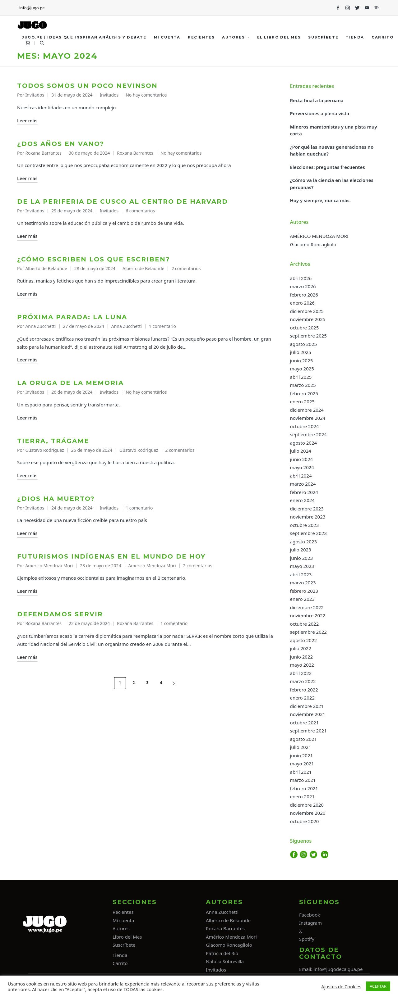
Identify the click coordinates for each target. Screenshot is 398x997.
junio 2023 (301, 558)
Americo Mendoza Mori (152, 566)
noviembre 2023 (308, 517)
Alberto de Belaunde (143, 268)
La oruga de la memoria (70, 383)
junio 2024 (301, 459)
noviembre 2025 (308, 319)
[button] (175, 683)
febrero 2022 (304, 690)
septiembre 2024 (308, 434)
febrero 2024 (304, 492)
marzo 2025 (303, 385)
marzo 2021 (303, 780)
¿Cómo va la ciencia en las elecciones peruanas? (331, 183)
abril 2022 (301, 673)
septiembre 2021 (308, 730)
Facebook (309, 915)
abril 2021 (301, 772)
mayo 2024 (302, 467)
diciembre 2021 (307, 706)
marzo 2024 (303, 484)
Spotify (306, 939)
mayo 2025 (302, 368)
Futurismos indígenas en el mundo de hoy (111, 556)
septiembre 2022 (308, 632)
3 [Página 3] (147, 682)
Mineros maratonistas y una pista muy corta (333, 130)
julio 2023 (300, 549)
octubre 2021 (304, 722)
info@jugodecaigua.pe (338, 969)
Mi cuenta (123, 920)
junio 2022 (301, 657)
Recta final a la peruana (317, 100)
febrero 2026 (304, 295)
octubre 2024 (304, 426)
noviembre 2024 (308, 418)
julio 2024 (300, 451)
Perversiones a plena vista (319, 113)
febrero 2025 (304, 393)
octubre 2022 (304, 624)
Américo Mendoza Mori (231, 937)
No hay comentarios (146, 95)
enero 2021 (302, 796)
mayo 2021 (302, 763)
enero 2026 (302, 303)
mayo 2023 (302, 566)
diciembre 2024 (307, 410)
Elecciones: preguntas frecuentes (327, 167)
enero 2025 (302, 401)
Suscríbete (124, 945)
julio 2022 (300, 648)
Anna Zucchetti (126, 326)
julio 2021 (300, 747)
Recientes (123, 912)
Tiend (119, 955)
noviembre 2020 (308, 813)
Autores (121, 928)
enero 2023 (302, 599)
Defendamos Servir (60, 614)
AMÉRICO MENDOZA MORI (319, 236)
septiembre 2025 (308, 336)
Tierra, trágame (54, 441)
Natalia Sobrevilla (225, 961)
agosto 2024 (303, 443)
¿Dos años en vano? (60, 143)
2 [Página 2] (133, 682)
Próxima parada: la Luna (72, 317)
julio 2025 (300, 352)
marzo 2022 (303, 681)
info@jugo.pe (31, 8)
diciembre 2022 (307, 607)
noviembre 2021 (308, 714)
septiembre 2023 (308, 533)
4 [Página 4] (161, 682)
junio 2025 (301, 360)
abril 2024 (301, 476)
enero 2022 (302, 698)
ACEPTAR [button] (378, 986)
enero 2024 (302, 500)
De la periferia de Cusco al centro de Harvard (122, 201)
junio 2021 (301, 755)
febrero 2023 (304, 591)
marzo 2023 (303, 582)
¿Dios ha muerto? (56, 498)
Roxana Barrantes (135, 153)
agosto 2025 (303, 344)
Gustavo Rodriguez (138, 450)
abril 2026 (301, 278)
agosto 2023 (303, 541)
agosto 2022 (303, 640)
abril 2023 (301, 574)
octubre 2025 (304, 327)
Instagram (310, 923)
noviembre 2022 (308, 615)
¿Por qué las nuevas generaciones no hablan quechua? (332, 150)
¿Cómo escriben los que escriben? (93, 259)
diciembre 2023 (307, 508)
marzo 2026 (303, 286)
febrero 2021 (304, 788)
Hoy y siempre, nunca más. (320, 200)
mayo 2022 (302, 665)
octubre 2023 (304, 525)
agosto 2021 (303, 739)
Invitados (109, 95)
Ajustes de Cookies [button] (341, 986)
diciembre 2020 (307, 805)
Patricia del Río (222, 953)
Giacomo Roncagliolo (313, 244)
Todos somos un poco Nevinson (87, 85)
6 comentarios (140, 211)
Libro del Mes (127, 937)
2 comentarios (186, 268)
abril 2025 (301, 377)
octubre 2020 (304, 821)
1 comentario (162, 326)
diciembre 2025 (307, 311)
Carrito (120, 963)
